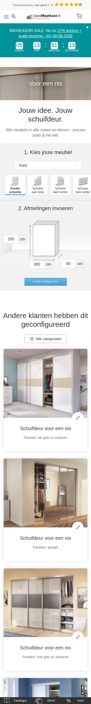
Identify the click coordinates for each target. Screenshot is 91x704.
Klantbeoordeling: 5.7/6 (33, 5)
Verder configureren (45, 281)
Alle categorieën (45, 339)
